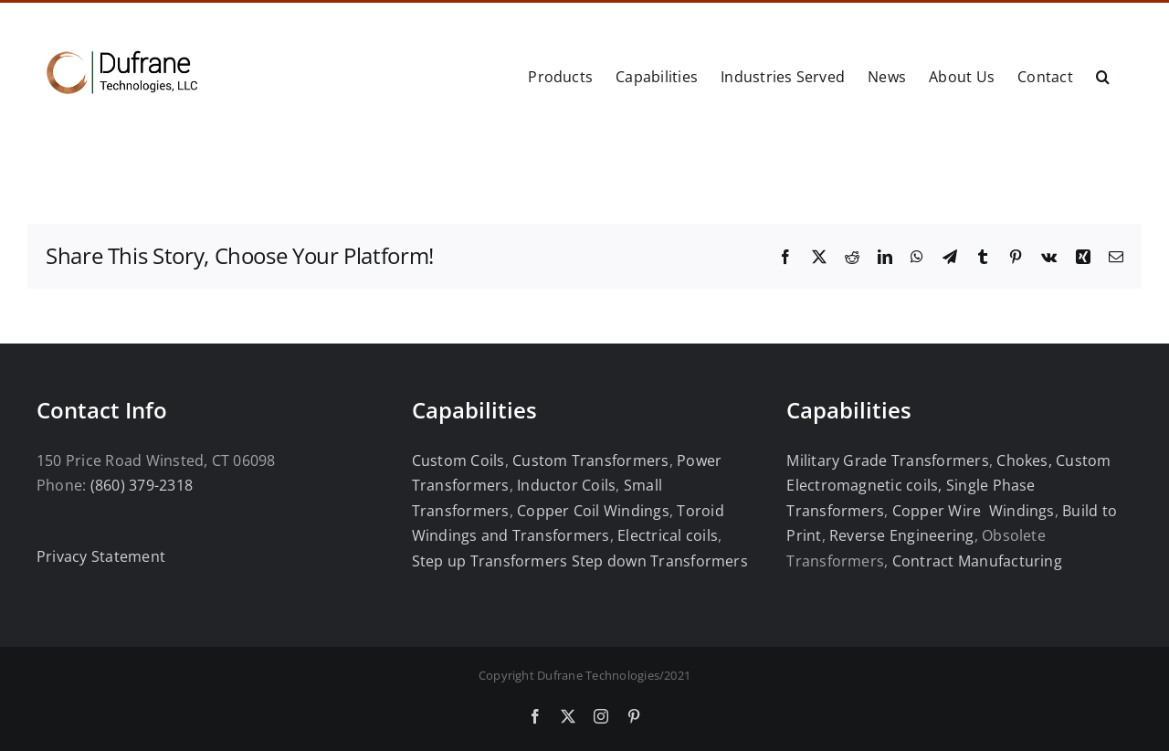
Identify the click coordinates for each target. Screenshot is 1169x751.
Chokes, (1024, 460)
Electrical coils (667, 535)
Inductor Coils (564, 485)
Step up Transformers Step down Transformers (580, 561)
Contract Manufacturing (977, 561)
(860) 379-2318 (141, 485)
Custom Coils (458, 460)
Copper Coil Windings (593, 511)
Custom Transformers (590, 460)
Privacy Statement (101, 556)
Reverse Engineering (901, 535)
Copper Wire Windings (973, 511)
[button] (1103, 75)
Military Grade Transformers (887, 460)
